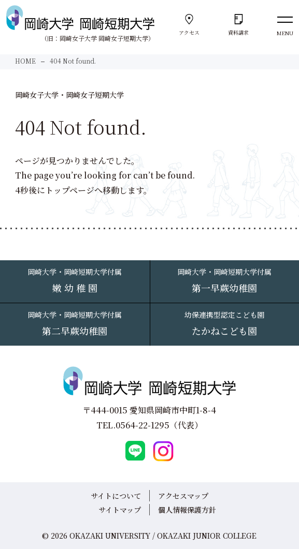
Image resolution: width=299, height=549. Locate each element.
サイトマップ (119, 510)
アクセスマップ (183, 496)
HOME (25, 60)
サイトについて (116, 496)
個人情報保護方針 (187, 510)
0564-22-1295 (142, 425)
